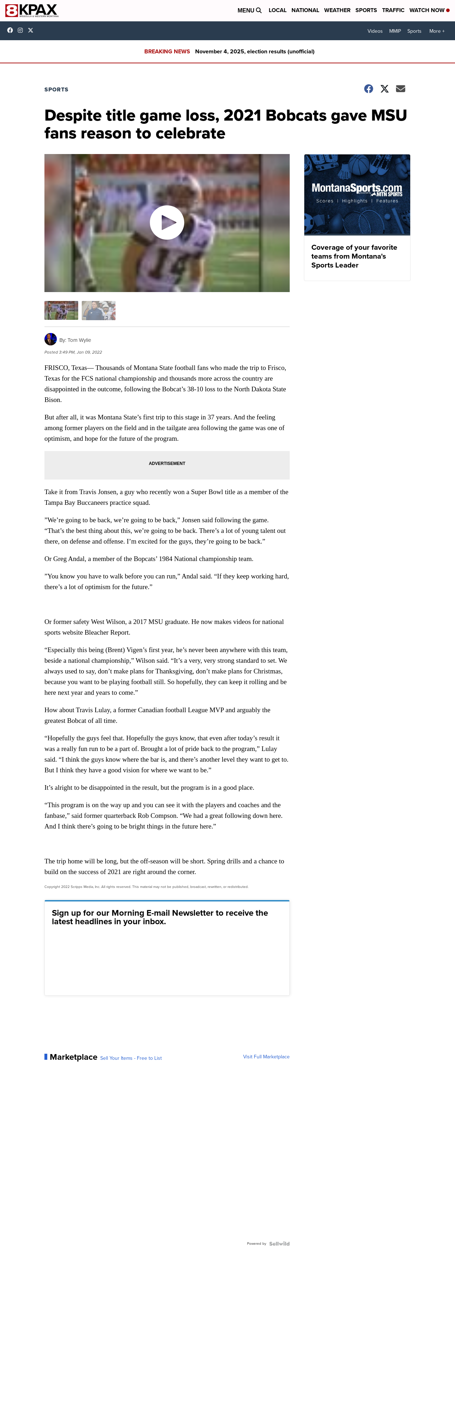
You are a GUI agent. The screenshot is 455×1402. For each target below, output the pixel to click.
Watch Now (430, 10)
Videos (375, 31)
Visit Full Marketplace (266, 1056)
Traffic (393, 10)
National (305, 10)
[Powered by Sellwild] (279, 1243)
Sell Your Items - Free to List (131, 1058)
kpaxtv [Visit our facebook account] (11, 30)
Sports (366, 10)
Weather (337, 10)
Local (278, 10)
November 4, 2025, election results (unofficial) (255, 51)
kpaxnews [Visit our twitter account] (32, 30)
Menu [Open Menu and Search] (249, 10)
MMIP (395, 31)
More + (437, 31)
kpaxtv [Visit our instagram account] (22, 30)
